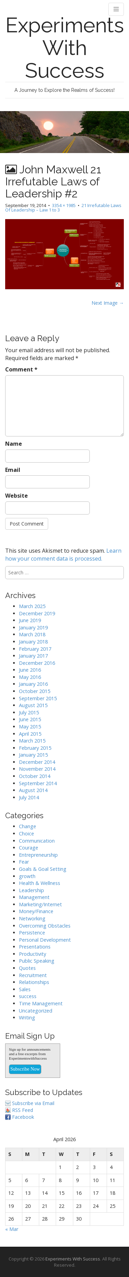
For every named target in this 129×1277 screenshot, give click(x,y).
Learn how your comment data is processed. (63, 554)
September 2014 (38, 783)
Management (34, 897)
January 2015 (33, 754)
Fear (24, 861)
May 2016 (30, 677)
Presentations (35, 946)
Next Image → (108, 303)
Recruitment (33, 975)
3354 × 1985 (64, 205)
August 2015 (33, 705)
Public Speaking (36, 960)
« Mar (11, 1229)
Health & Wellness (39, 883)
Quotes (27, 968)
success (27, 996)
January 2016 (33, 684)
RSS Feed (22, 1110)
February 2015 (35, 748)
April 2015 (30, 734)
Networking (32, 918)
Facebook (23, 1117)
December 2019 (37, 613)
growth (27, 876)
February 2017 (35, 649)
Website (16, 495)
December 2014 (37, 762)
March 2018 (32, 634)
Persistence (32, 932)
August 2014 (33, 790)
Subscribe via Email (33, 1103)
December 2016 (37, 663)
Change (27, 826)
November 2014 (37, 769)
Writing (27, 1017)
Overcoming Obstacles (45, 925)
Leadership (31, 890)
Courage (28, 847)
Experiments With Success (65, 48)
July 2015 (29, 712)
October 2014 (34, 776)
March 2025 (32, 606)
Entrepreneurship (38, 855)
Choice (26, 833)
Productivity (32, 954)
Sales (25, 989)
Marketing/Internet (40, 904)
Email (12, 470)
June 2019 (30, 620)
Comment (21, 369)
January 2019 (33, 627)
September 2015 (38, 698)
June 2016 (30, 670)
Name (13, 443)
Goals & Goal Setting (42, 869)
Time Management (41, 1003)
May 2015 (30, 726)
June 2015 (30, 719)
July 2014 (29, 797)
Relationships (34, 982)
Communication (37, 840)
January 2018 (33, 641)
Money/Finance (36, 911)
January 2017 (33, 655)
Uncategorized (35, 1010)
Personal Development (45, 940)
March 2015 (32, 740)
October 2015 (34, 691)
